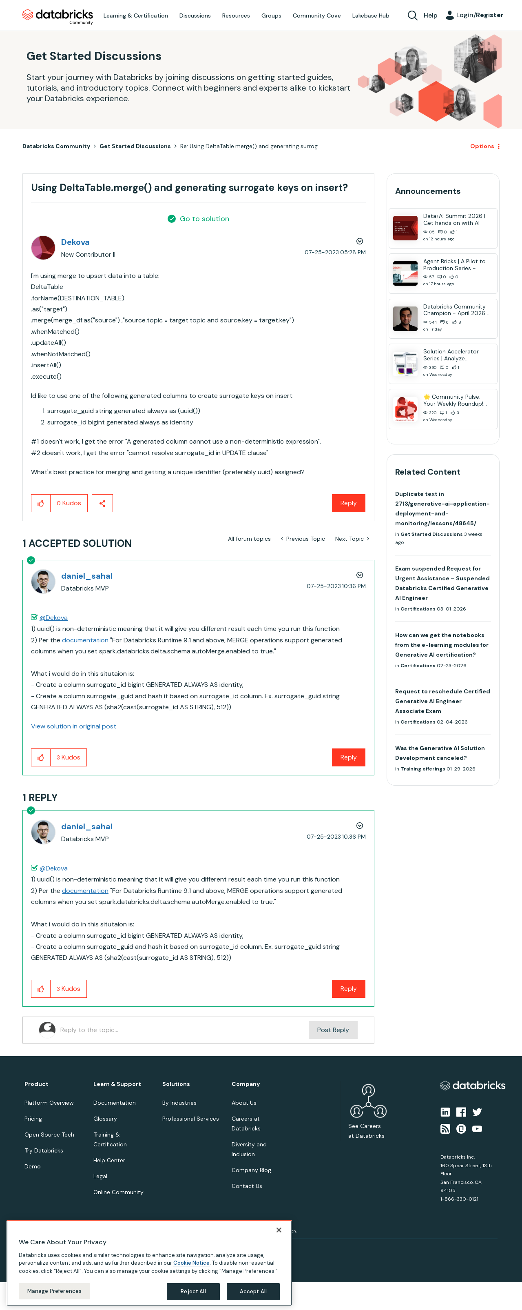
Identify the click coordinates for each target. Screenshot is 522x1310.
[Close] (279, 1230)
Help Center (109, 1160)
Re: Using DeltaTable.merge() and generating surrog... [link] (250, 146)
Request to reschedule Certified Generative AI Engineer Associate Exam (442, 701)
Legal (100, 1176)
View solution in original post (73, 726)
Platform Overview (49, 1102)
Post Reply (333, 1030)
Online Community (118, 1192)
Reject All (193, 1291)
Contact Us (247, 1186)
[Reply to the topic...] (184, 1030)
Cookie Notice (191, 1262)
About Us (244, 1102)
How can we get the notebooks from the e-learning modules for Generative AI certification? (442, 644)
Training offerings (422, 769)
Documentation (114, 1102)
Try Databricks (43, 1150)
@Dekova (54, 617)
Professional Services (190, 1118)
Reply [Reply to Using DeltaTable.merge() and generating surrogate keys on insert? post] (349, 503)
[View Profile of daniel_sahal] (87, 576)
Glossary (105, 1118)
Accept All (253, 1291)
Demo (32, 1166)
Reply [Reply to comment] (349, 757)
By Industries (179, 1102)
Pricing (33, 1118)
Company (246, 1084)
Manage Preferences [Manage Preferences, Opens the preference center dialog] (54, 1291)
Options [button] (482, 146)
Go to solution (204, 219)
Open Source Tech (49, 1134)
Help (431, 15)
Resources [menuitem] (236, 15)
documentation (85, 640)
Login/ (480, 15)
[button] (41, 503)
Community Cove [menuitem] (317, 15)
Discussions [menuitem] (195, 15)
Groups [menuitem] (271, 15)
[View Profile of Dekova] (75, 242)
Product (36, 1084)
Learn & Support (117, 1084)
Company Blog (251, 1170)
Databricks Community (57, 17)
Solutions (176, 1084)
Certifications (418, 609)
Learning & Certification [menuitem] (136, 15)
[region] (149, 1263)
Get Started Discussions (135, 146)
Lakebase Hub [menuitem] (370, 15)
